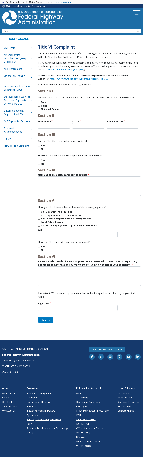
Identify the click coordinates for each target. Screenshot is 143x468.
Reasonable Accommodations (18, 130)
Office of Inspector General (89, 428)
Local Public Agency (52, 222)
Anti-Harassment (18, 68)
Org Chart (7, 402)
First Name (44, 121)
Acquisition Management (39, 393)
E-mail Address (115, 121)
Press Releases (125, 397)
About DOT (82, 393)
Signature (43, 303)
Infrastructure (33, 406)
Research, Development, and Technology (47, 428)
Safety (30, 432)
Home (12, 38)
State (75, 121)
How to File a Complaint (16, 145)
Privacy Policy (83, 432)
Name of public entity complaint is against (62, 174)
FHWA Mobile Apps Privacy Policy (92, 410)
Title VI (18, 138)
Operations (32, 415)
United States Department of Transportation (25, 6)
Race (43, 102)
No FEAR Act (82, 423)
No (42, 149)
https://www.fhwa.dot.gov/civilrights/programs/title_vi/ (79, 78)
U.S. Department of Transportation (61, 215)
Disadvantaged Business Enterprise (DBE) (18, 88)
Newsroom (123, 393)
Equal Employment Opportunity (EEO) (18, 112)
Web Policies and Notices (88, 441)
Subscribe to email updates (106, 349)
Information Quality (86, 419)
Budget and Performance (89, 402)
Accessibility (82, 397)
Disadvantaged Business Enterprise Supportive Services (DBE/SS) (18, 100)
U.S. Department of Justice (56, 211)
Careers (6, 397)
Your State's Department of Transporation (66, 218)
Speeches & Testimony (129, 402)
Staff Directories (10, 406)
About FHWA (8, 393)
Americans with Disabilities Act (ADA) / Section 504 (18, 58)
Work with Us (8, 410)
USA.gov (80, 437)
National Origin (50, 108)
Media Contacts (125, 406)
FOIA (78, 415)
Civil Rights (23, 38)
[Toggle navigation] (137, 13)
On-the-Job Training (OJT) (18, 77)
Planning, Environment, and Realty (44, 419)
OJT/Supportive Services (17, 121)
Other (41, 230)
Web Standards (83, 445)
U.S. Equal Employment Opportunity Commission (69, 225)
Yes (43, 145)
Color (44, 105)
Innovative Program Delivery (41, 410)
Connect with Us (126, 410)
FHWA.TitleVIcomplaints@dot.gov (66, 69)
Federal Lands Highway (38, 402)
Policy (29, 423)
